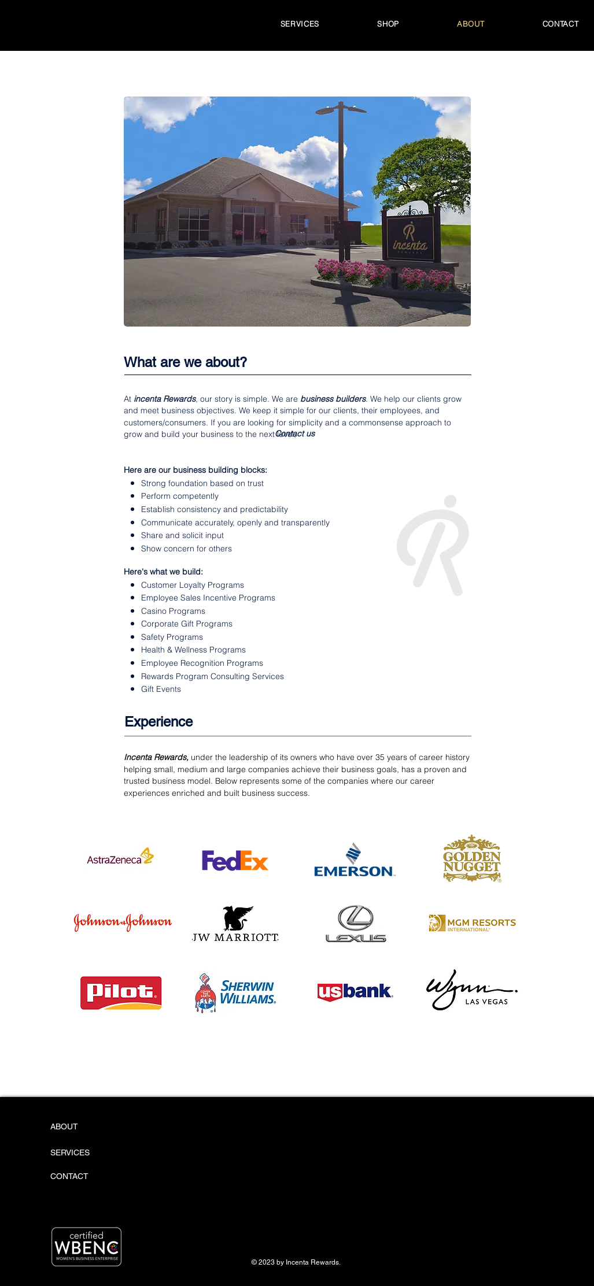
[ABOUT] (94, 1127)
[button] (388, 23)
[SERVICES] (83, 1153)
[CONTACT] (81, 1176)
